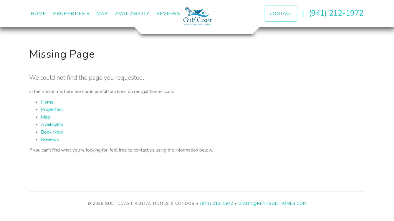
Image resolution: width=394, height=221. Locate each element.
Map (102, 13)
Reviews (168, 13)
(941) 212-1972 (336, 13)
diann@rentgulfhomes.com (273, 203)
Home (38, 13)
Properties (69, 13)
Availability (132, 13)
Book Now (52, 132)
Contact (280, 13)
